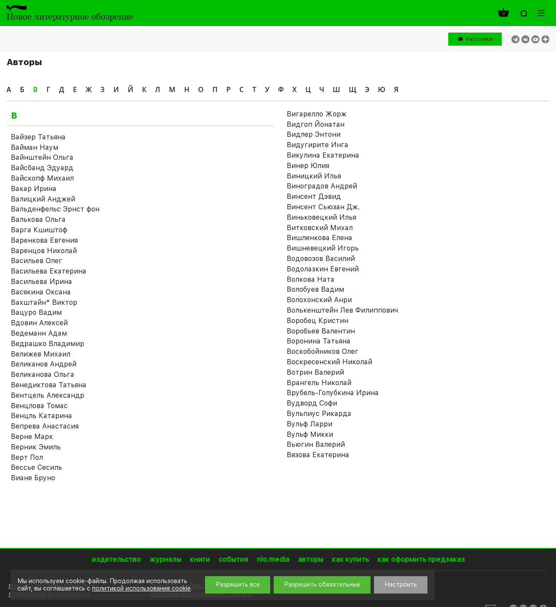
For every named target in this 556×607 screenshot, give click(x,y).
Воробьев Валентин (321, 331)
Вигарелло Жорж (317, 114)
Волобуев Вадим (315, 289)
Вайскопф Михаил (42, 178)
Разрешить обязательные (322, 584)
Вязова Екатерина (318, 455)
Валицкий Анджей (43, 199)
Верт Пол (27, 457)
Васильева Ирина (41, 281)
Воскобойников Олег (322, 351)
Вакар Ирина (33, 189)
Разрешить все (237, 584)
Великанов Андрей (43, 364)
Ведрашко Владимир (47, 344)
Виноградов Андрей (322, 186)
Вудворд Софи (312, 403)
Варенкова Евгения (44, 240)
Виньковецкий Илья (321, 217)
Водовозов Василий (321, 258)
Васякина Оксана (41, 292)
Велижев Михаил (40, 354)
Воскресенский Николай (329, 362)
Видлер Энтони (314, 134)
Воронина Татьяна (319, 341)
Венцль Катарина (41, 416)
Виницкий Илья (314, 176)
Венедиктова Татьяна (48, 385)
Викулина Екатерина (323, 155)
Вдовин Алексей (39, 323)
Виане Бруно (33, 478)
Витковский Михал (320, 228)
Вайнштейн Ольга (42, 157)
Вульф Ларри (309, 424)
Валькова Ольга (38, 219)
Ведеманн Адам (39, 333)
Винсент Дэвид (314, 196)
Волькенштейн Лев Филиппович (342, 310)
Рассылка (479, 39)
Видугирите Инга (317, 145)
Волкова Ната (310, 279)
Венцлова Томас (39, 406)
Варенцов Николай (44, 251)
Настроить (400, 584)
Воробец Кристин (317, 321)
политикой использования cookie (141, 588)
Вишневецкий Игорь (323, 248)
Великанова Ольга (42, 374)
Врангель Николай (319, 383)
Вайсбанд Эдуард (42, 168)
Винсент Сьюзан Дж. (323, 207)
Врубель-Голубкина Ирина (333, 393)
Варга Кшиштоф (39, 230)
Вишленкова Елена (319, 238)
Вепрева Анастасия (45, 426)
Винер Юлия (308, 166)
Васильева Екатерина (48, 271)
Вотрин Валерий (315, 372)
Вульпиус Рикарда (319, 413)
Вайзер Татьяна (38, 137)
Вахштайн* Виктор (44, 302)
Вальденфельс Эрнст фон (55, 209)
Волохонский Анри (319, 300)
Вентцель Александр (47, 395)
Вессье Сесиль (36, 467)
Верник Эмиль (36, 447)
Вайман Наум (34, 147)
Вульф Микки (310, 434)
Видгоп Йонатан (315, 124)
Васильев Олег (36, 261)
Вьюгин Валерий (316, 444)
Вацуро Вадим (36, 312)
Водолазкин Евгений (323, 269)
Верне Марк (32, 436)
